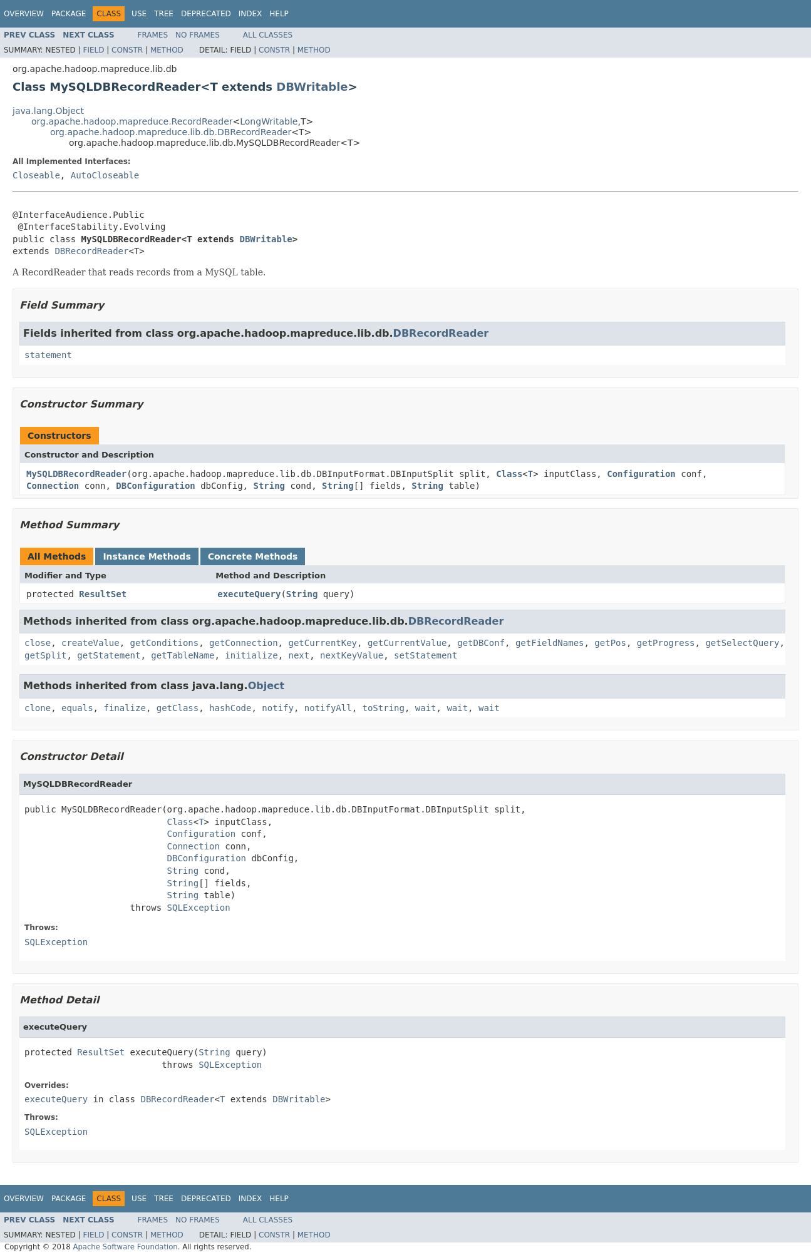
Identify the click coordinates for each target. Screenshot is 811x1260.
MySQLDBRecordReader (76, 474)
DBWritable (312, 86)
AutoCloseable (105, 175)
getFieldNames (549, 643)
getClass (178, 708)
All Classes (267, 35)
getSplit (45, 655)
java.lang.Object (48, 111)
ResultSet (103, 594)
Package (68, 13)
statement (48, 355)
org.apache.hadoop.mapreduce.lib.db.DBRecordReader (170, 132)
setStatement (425, 655)
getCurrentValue (407, 643)
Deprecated (206, 13)
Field (93, 50)
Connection (52, 486)
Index (250, 13)
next (298, 655)
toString (384, 708)
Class (509, 474)
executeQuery (249, 594)
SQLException (198, 908)
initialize (251, 655)
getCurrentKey (322, 643)
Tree (163, 13)
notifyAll (328, 708)
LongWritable (268, 121)
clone (37, 708)
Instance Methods (146, 556)
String (269, 486)
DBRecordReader (91, 251)
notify (278, 708)
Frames (153, 35)
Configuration (641, 474)
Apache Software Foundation (125, 1246)
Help (279, 13)
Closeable (36, 175)
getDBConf (481, 643)
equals (77, 708)
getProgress (666, 643)
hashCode (230, 708)
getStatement (108, 655)
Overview (24, 13)
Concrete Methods (253, 556)
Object (266, 686)
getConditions (164, 643)
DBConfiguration (155, 486)
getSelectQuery (742, 643)
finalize (124, 708)
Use (139, 13)
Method (166, 50)
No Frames (197, 35)
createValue (90, 643)
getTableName (182, 655)
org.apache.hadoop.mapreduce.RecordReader (132, 121)
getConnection (243, 643)
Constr (127, 50)
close (37, 643)
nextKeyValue (351, 655)
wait (425, 708)
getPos (610, 643)
